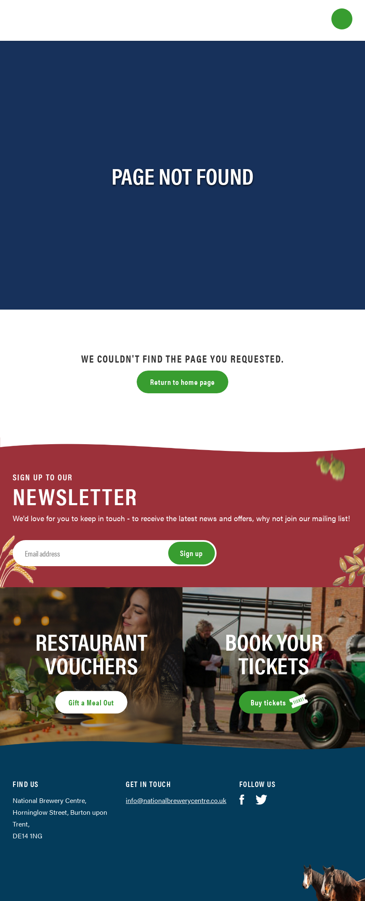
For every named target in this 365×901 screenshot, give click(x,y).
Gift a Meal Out (91, 702)
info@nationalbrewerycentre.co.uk (176, 800)
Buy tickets (276, 701)
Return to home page (182, 381)
